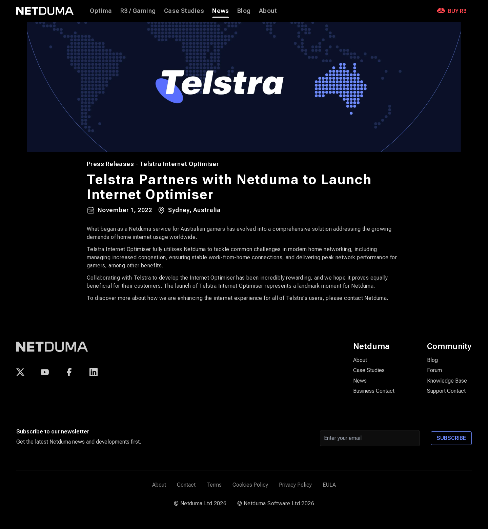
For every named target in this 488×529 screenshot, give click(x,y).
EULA (329, 485)
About (268, 10)
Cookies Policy (250, 485)
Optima (101, 10)
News (220, 11)
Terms (214, 485)
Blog (244, 10)
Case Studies (184, 10)
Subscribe (451, 438)
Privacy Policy (295, 485)
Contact (186, 485)
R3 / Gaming (138, 10)
